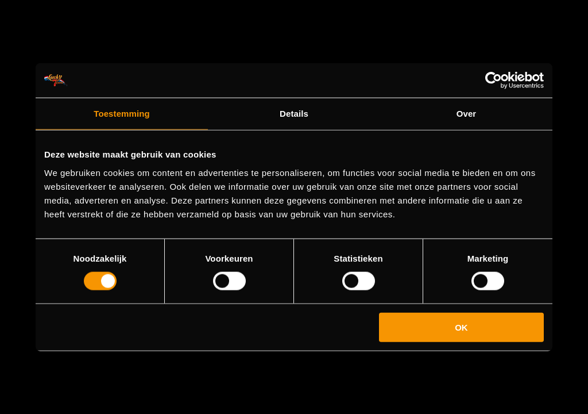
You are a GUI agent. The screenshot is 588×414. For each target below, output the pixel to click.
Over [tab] (467, 113)
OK (461, 327)
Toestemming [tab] (122, 113)
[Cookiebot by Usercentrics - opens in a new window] (493, 80)
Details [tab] (294, 113)
